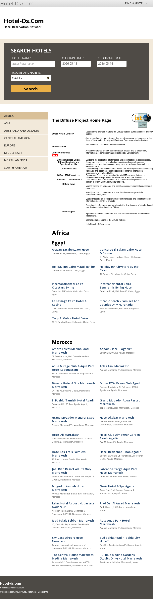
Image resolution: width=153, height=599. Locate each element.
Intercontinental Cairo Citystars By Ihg (67, 285)
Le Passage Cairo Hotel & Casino (69, 302)
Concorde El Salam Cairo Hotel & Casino (121, 251)
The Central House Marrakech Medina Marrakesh (73, 556)
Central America (17, 138)
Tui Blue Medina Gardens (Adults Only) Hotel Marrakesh (121, 556)
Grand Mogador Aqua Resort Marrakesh (120, 402)
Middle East (13, 153)
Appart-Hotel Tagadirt (116, 349)
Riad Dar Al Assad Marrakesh (120, 503)
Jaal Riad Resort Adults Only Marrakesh (71, 470)
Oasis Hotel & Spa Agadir (117, 486)
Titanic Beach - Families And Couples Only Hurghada (119, 302)
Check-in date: (73, 58)
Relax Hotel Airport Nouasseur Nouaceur (73, 505)
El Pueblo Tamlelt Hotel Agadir (73, 400)
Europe (9, 145)
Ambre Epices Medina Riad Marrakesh (70, 350)
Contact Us (43, 592)
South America (15, 167)
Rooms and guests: (26, 72)
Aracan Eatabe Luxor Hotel (70, 249)
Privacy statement (28, 592)
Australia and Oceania (21, 130)
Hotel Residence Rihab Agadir (120, 452)
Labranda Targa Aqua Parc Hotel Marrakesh (118, 470)
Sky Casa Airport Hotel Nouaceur (67, 539)
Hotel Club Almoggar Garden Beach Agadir (120, 436)
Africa (9, 116)
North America (15, 160)
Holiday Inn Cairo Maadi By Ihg (73, 267)
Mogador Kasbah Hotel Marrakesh (68, 488)
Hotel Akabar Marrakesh (117, 417)
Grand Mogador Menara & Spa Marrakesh (73, 419)
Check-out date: (110, 58)
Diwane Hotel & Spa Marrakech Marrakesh (73, 385)
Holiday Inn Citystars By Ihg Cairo (119, 268)
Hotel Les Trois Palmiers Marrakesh (68, 453)
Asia (7, 123)
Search (31, 89)
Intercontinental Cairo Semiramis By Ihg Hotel (116, 285)
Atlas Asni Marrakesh (114, 366)
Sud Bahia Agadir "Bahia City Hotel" (120, 539)
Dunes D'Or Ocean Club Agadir (121, 383)
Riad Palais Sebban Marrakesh (73, 520)
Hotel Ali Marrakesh (65, 435)
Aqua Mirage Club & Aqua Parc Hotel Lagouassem (73, 368)
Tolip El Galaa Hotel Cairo (70, 318)
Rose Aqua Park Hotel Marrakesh (115, 522)
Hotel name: (21, 58)
